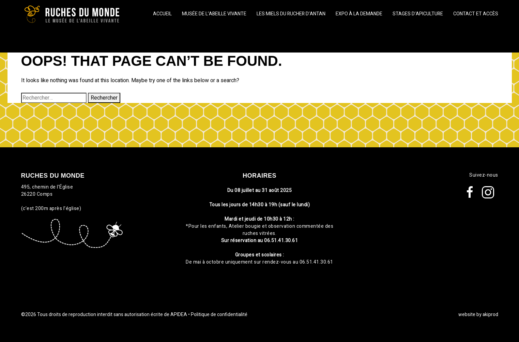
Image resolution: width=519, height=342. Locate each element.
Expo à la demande (359, 13)
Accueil (162, 13)
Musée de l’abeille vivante (214, 13)
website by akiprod (478, 314)
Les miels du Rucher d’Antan (291, 13)
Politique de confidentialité (219, 314)
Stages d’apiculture (418, 13)
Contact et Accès (475, 13)
